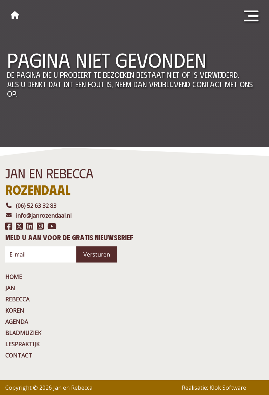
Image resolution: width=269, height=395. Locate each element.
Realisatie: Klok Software (214, 387)
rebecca (17, 299)
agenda (16, 322)
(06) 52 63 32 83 (30, 206)
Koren (14, 310)
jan (10, 288)
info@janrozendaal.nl (38, 215)
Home (13, 277)
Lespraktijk (22, 344)
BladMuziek (23, 333)
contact (18, 355)
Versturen (96, 254)
